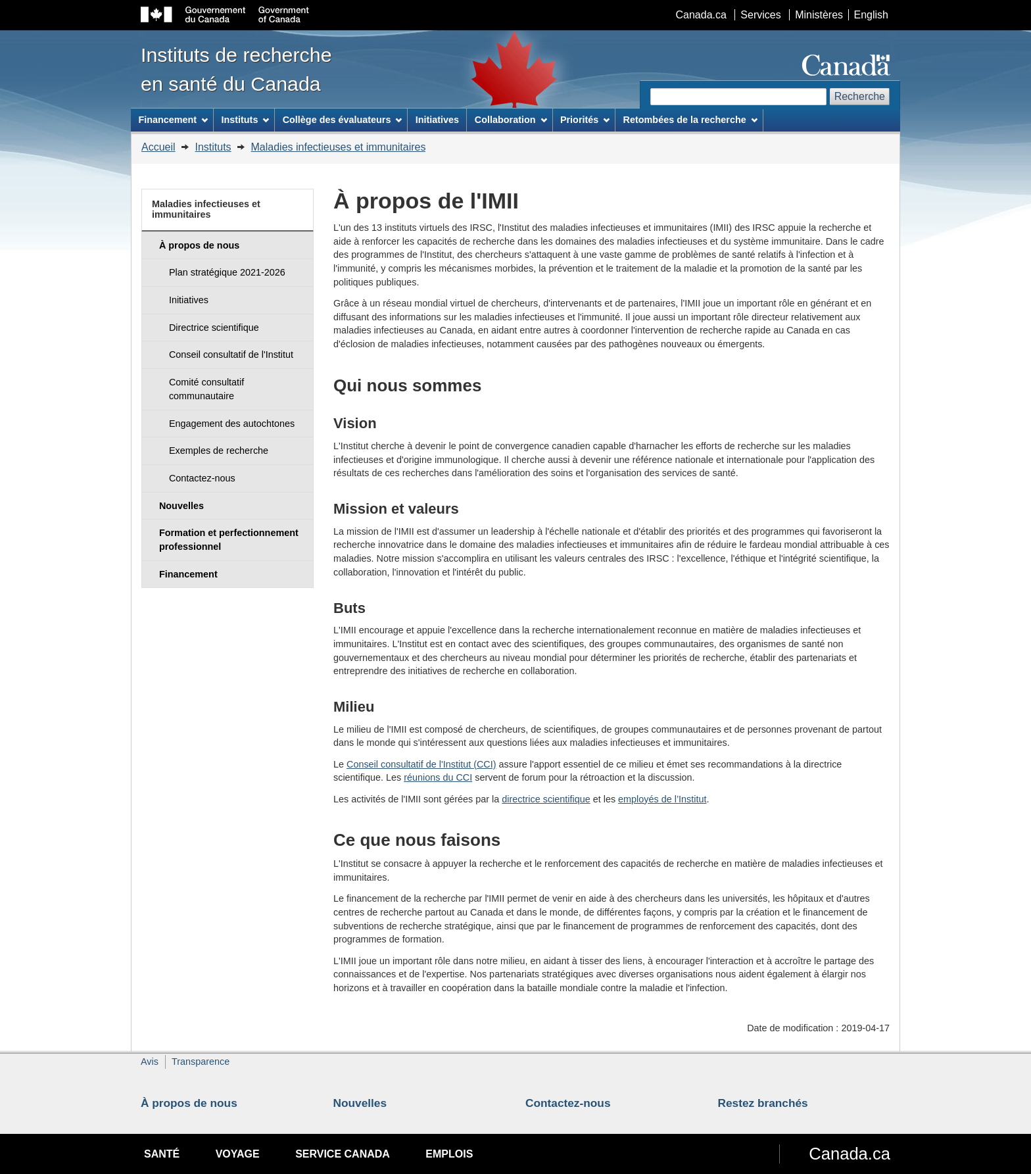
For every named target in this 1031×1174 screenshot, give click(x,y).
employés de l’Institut (662, 799)
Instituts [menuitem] (245, 119)
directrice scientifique (546, 799)
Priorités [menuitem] (585, 119)
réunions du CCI (438, 777)
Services (760, 14)
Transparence (200, 1061)
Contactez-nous (568, 1103)
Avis (149, 1061)
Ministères (819, 14)
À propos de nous (189, 1103)
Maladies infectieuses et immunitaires (338, 147)
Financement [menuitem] (173, 119)
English (871, 14)
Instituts (213, 147)
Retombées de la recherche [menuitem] (690, 119)
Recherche (859, 96)
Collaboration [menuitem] (511, 119)
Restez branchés (763, 1103)
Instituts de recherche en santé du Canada (236, 69)
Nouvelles (360, 1103)
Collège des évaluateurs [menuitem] (342, 119)
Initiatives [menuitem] (437, 119)
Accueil (158, 147)
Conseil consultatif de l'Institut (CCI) (421, 764)
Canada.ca (701, 14)
